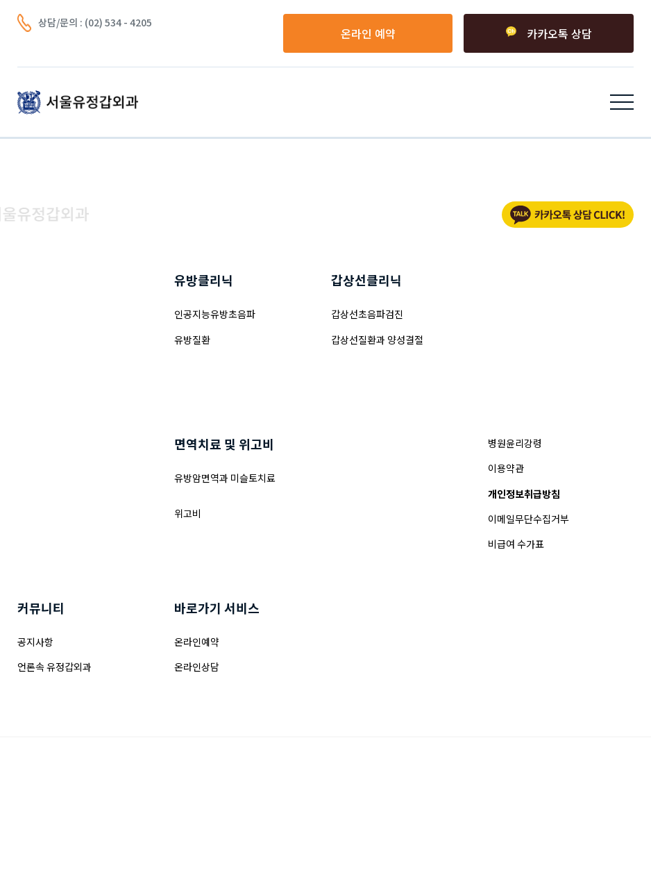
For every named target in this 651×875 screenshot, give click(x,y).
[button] (622, 102)
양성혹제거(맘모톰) (56, 314)
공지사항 (35, 642)
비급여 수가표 (516, 544)
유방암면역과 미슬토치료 (225, 478)
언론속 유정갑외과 (54, 667)
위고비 (187, 513)
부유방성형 (39, 503)
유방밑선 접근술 (50, 365)
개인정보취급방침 (524, 494)
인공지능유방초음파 (214, 314)
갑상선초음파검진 (367, 314)
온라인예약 (196, 642)
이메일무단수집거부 (528, 519)
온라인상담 (196, 667)
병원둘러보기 (358, 503)
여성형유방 (39, 478)
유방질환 (192, 340)
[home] (77, 102)
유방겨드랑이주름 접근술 (68, 390)
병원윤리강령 (515, 443)
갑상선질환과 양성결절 (377, 340)
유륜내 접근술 (45, 340)
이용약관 (506, 468)
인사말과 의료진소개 (372, 478)
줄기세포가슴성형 (53, 528)
